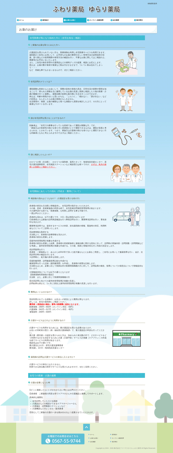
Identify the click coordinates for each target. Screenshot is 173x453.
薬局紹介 (45, 20)
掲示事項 (139, 20)
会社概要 (116, 20)
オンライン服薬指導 (96, 20)
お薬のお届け (70, 20)
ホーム (21, 20)
